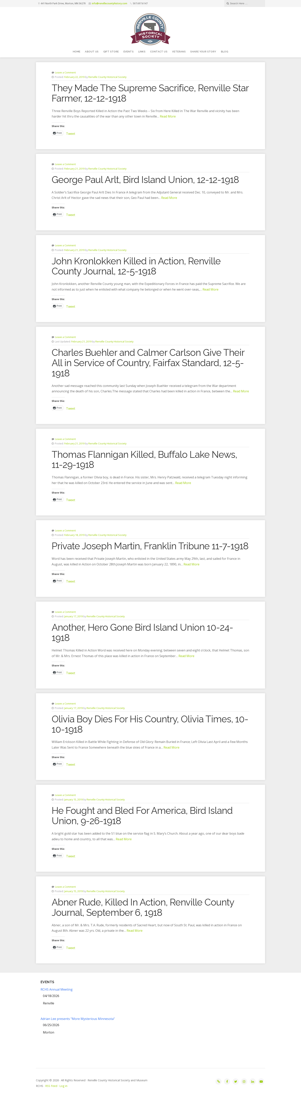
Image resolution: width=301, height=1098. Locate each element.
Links (141, 51)
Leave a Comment (65, 72)
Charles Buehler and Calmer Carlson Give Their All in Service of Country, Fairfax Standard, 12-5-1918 (148, 363)
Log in (63, 1086)
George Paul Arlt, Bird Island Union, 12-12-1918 (145, 179)
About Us (91, 51)
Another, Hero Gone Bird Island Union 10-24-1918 (142, 632)
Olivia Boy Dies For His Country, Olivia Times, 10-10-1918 (150, 724)
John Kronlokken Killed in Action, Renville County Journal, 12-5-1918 (136, 266)
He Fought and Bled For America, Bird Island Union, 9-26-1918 (142, 815)
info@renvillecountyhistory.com (109, 3)
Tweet (70, 132)
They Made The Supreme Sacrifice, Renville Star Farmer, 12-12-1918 (150, 93)
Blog (224, 51)
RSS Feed (51, 1086)
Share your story (203, 51)
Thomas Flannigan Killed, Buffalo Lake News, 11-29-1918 (144, 459)
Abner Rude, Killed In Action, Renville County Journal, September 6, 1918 (143, 907)
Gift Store (111, 51)
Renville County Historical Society (107, 77)
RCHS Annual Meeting (57, 989)
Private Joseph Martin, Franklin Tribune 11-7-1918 (150, 546)
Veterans (179, 51)
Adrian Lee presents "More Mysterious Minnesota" (78, 1019)
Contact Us (158, 51)
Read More (168, 116)
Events (129, 51)
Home (76, 51)
